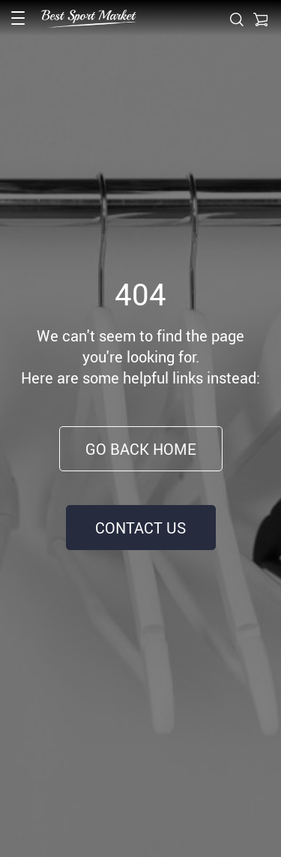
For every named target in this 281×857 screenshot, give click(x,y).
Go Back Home (140, 449)
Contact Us (140, 528)
